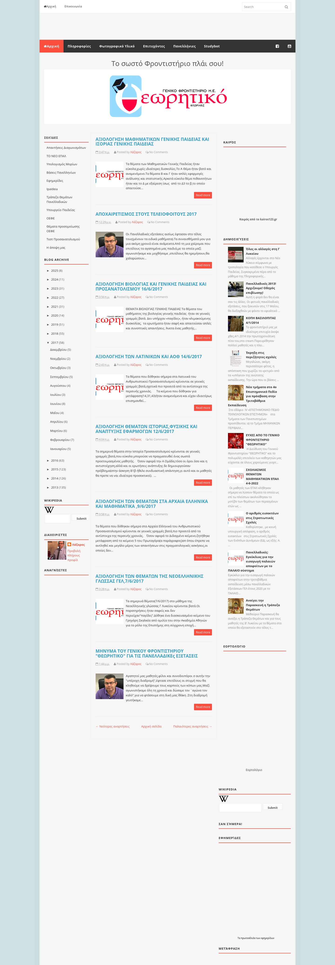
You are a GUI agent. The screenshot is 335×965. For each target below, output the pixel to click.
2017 (54, 342)
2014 (54, 478)
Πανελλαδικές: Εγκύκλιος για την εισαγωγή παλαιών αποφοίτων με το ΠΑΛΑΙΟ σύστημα (251, 561)
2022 (54, 297)
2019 (54, 324)
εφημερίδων (267, 938)
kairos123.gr (268, 219)
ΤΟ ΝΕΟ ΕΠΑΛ (56, 156)
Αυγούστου (58, 385)
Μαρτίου (56, 431)
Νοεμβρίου (58, 359)
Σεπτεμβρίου (59, 377)
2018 (54, 333)
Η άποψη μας (56, 247)
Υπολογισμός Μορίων (62, 164)
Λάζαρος (78, 544)
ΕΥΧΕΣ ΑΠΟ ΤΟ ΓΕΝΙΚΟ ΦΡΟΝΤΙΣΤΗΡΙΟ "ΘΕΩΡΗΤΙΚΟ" (263, 439)
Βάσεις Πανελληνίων (61, 172)
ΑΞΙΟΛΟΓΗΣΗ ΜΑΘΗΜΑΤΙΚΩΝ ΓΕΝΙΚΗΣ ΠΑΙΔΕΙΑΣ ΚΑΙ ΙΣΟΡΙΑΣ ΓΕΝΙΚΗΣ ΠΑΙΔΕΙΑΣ (152, 141)
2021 (54, 306)
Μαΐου (55, 413)
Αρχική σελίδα (151, 726)
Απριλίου (56, 422)
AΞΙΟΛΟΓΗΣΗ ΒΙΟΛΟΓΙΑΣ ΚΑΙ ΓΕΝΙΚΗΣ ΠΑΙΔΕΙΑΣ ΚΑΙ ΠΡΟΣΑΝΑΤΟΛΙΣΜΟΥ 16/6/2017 (151, 286)
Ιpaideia (52, 189)
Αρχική (50, 6)
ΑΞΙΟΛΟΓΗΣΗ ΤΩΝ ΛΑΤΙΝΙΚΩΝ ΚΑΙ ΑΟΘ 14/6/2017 (149, 356)
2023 (54, 288)
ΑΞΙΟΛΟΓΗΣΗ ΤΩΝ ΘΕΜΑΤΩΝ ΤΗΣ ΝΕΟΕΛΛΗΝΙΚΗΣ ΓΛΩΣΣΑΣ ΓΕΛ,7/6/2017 (149, 578)
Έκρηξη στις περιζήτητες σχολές (261, 354)
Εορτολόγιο (254, 770)
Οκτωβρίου (58, 368)
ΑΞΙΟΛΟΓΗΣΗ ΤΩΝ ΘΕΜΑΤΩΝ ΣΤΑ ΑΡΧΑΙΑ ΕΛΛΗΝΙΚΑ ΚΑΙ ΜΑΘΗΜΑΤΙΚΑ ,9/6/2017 (152, 503)
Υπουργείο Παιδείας (61, 210)
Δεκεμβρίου (58, 349)
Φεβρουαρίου (60, 440)
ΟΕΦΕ (51, 218)
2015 (54, 469)
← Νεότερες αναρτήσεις (113, 726)
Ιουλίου (55, 395)
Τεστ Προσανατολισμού (63, 239)
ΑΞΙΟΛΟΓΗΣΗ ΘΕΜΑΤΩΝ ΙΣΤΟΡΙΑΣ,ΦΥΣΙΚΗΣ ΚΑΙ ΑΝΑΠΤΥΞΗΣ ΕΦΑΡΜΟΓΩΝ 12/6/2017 (146, 428)
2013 (54, 487)
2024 (54, 279)
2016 (54, 460)
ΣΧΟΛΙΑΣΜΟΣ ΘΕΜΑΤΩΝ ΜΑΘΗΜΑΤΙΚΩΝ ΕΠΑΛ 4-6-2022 (262, 477)
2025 (54, 270)
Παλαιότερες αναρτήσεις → (192, 726)
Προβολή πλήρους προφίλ (73, 555)
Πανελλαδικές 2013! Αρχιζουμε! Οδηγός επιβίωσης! (261, 288)
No (151, 152)
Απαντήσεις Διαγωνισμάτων (66, 147)
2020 (54, 315)
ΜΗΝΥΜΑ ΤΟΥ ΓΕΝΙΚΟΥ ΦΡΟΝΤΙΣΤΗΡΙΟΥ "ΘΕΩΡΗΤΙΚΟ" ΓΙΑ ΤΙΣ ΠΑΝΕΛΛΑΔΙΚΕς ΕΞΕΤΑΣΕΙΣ (147, 653)
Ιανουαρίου (58, 449)
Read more (203, 195)
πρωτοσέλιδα (248, 938)
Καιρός (244, 219)
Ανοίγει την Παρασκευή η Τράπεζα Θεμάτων (263, 604)
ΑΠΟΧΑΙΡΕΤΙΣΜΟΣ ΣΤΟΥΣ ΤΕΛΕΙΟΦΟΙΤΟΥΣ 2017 (146, 214)
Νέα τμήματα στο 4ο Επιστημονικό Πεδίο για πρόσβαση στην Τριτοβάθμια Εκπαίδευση (252, 396)
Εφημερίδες (55, 180)
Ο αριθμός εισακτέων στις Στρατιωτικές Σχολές (262, 517)
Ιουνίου (55, 404)
